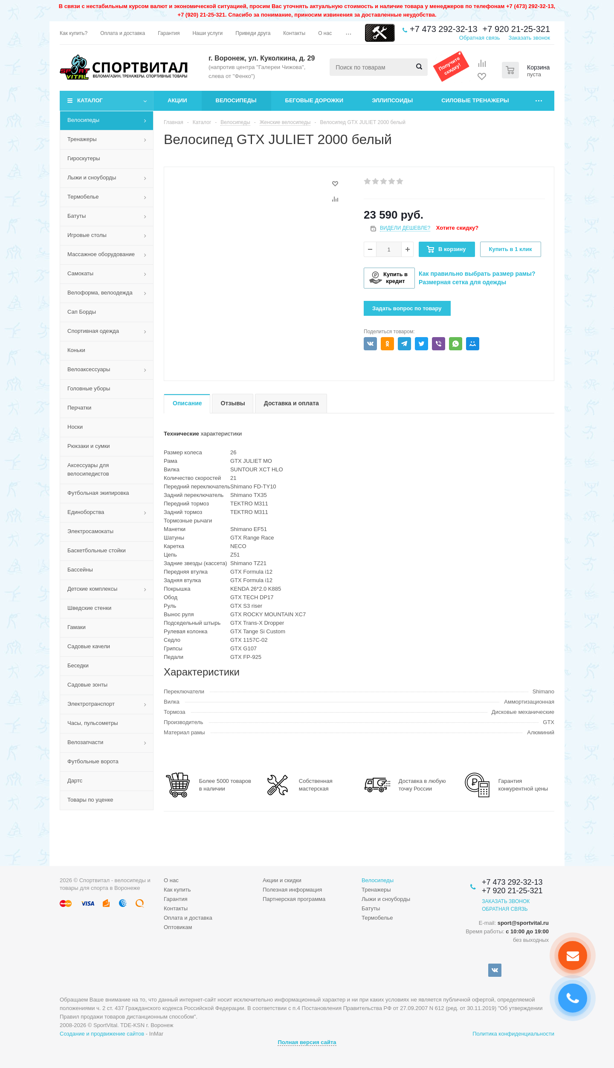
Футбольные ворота (93, 761)
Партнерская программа (294, 899)
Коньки (76, 350)
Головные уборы (88, 388)
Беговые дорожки (314, 100)
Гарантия (175, 899)
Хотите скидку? (457, 228)
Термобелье (83, 196)
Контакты (176, 908)
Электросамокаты (90, 531)
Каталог (90, 100)
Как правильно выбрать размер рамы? (477, 273)
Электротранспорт (91, 704)
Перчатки (79, 407)
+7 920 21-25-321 (516, 29)
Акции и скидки (282, 880)
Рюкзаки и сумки (88, 446)
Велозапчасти (85, 742)
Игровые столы (87, 235)
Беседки (78, 665)
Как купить (177, 889)
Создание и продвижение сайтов (102, 1033)
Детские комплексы (92, 589)
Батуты (76, 216)
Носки (75, 427)
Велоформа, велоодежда (100, 292)
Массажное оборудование (101, 254)
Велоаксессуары (88, 369)
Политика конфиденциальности (513, 1033)
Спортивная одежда (93, 331)
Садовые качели (88, 646)
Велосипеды (236, 100)
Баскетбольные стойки (96, 550)
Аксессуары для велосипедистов (88, 469)
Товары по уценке (90, 800)
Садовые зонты (87, 684)
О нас (171, 880)
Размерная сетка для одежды (462, 282)
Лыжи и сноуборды (91, 177)
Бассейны (80, 569)
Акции (177, 100)
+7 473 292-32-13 (443, 29)
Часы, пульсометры (92, 723)
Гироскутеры (83, 158)
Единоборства (85, 512)
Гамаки (76, 627)
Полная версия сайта (307, 1042)
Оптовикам (178, 927)
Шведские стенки (89, 608)
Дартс (74, 780)
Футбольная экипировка (98, 493)
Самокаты (80, 273)
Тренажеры (82, 139)
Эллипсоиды (392, 100)
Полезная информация (292, 889)
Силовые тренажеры (475, 100)
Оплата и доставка (188, 918)
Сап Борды (81, 312)
